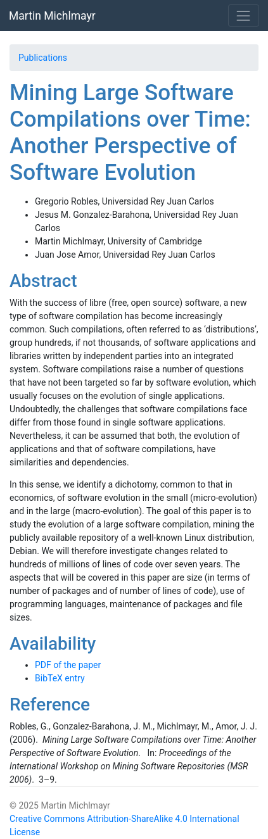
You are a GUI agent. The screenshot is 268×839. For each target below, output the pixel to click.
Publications (42, 58)
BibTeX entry (60, 678)
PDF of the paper (68, 665)
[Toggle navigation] (243, 15)
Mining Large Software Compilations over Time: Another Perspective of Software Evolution (130, 133)
